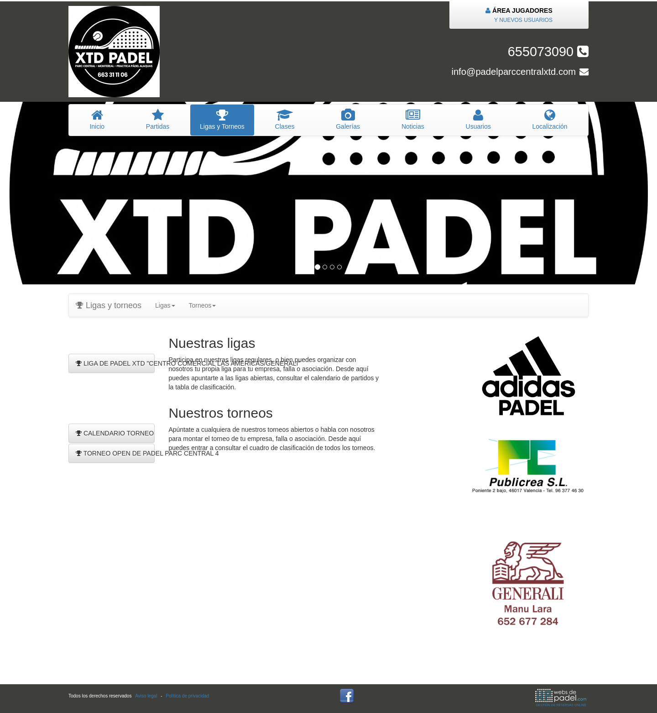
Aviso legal (146, 695)
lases (284, 119)
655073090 (548, 51)
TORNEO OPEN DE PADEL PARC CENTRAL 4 (115, 453)
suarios (478, 119)
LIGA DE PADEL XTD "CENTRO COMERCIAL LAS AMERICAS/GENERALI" (115, 363)
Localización (549, 119)
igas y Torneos (222, 119)
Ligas (165, 305)
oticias (413, 119)
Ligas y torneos (108, 305)
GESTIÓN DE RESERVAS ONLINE (560, 698)
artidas (157, 119)
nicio (97, 119)
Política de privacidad (187, 695)
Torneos (202, 305)
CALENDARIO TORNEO (115, 433)
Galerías (348, 119)
